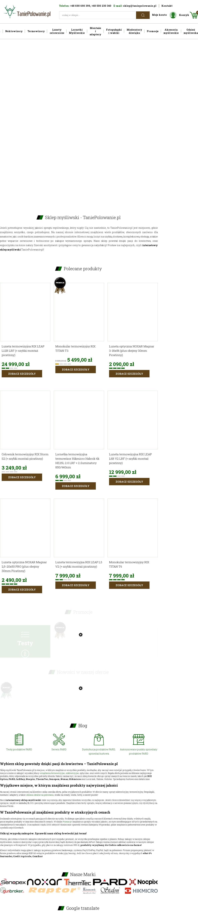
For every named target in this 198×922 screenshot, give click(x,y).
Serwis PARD (59, 749)
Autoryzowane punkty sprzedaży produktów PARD (138, 751)
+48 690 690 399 (80, 5)
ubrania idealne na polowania (40, 794)
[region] (99, 121)
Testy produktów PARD (19, 749)
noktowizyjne (72, 773)
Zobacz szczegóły (22, 373)
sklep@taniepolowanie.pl (139, 5)
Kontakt (166, 5)
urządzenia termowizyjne (52, 773)
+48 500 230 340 (101, 5)
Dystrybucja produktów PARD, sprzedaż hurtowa (98, 751)
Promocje (67, 821)
